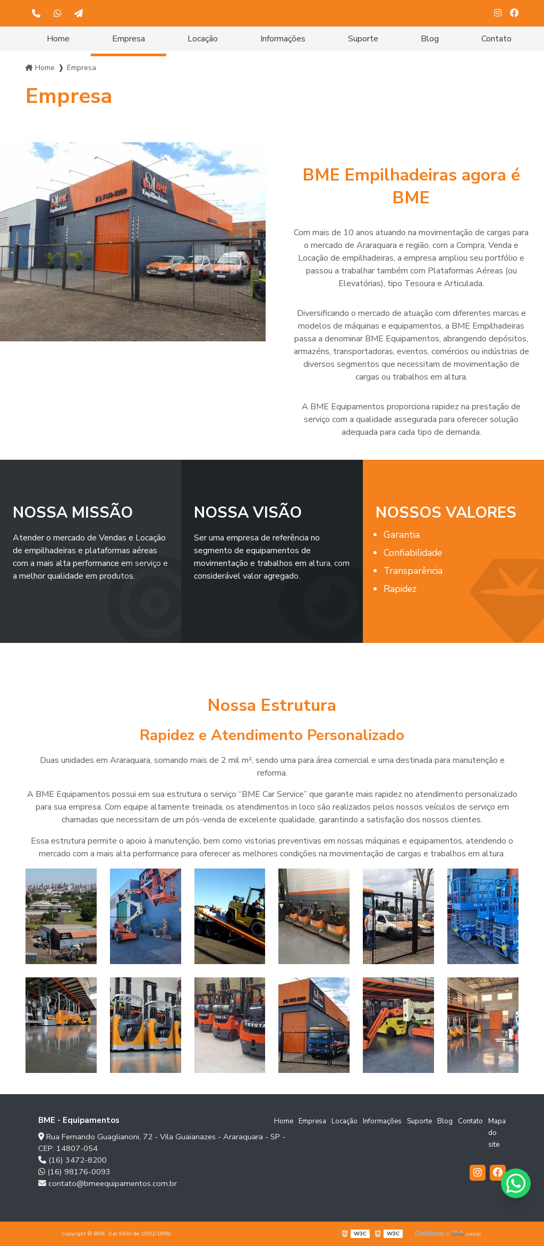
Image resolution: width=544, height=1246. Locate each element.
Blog (430, 39)
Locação (203, 39)
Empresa (128, 39)
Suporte (363, 39)
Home (58, 39)
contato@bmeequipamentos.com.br (107, 1183)
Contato (496, 39)
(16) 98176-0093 (74, 1171)
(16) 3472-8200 (72, 1160)
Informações (282, 39)
